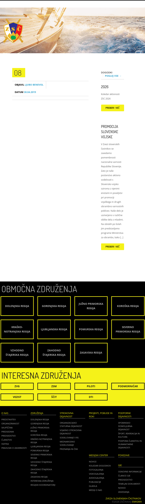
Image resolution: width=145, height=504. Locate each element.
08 (18, 72)
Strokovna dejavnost (67, 415)
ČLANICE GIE (124, 475)
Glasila (93, 486)
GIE (120, 465)
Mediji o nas (95, 490)
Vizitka (5, 443)
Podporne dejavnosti (124, 415)
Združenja (37, 413)
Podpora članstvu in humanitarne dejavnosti (130, 444)
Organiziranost (10, 423)
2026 (105, 86)
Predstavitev (8, 419)
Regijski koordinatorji (43, 484)
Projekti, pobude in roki (100, 415)
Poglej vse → (113, 75)
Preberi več (113, 107)
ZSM (54, 386)
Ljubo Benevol (29, 84)
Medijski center (98, 455)
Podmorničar (128, 386)
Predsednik (7, 431)
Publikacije (95, 482)
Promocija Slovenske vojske (109, 131)
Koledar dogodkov (100, 465)
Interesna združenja (42, 480)
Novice (92, 461)
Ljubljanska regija (40, 446)
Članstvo (6, 439)
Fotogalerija (96, 469)
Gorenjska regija (40, 423)
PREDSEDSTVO (125, 479)
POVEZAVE (124, 455)
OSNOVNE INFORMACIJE (130, 471)
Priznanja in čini (69, 449)
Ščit (54, 397)
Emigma (137, 501)
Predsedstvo (8, 435)
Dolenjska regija (40, 419)
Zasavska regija (39, 476)
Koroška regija (39, 435)
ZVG (17, 386)
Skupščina (7, 427)
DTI (91, 397)
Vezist (17, 397)
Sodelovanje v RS (69, 437)
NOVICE (122, 487)
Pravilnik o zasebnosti (14, 448)
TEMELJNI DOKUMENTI (129, 483)
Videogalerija (96, 473)
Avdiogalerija (96, 477)
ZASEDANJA (123, 492)
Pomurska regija (40, 450)
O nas (4, 413)
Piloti (91, 386)
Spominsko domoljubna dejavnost (125, 426)
